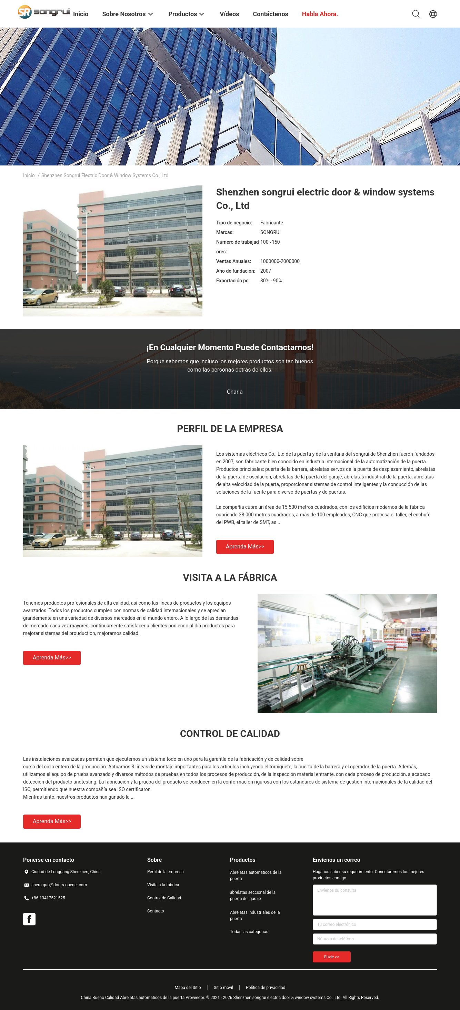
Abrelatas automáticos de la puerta (256, 875)
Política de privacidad (265, 987)
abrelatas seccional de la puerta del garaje (253, 895)
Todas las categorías (249, 931)
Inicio (29, 175)
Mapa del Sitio (188, 987)
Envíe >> (331, 957)
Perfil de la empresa (165, 871)
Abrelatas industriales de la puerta (255, 915)
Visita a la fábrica (163, 884)
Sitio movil (223, 987)
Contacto (155, 911)
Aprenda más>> (245, 546)
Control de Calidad (164, 898)
